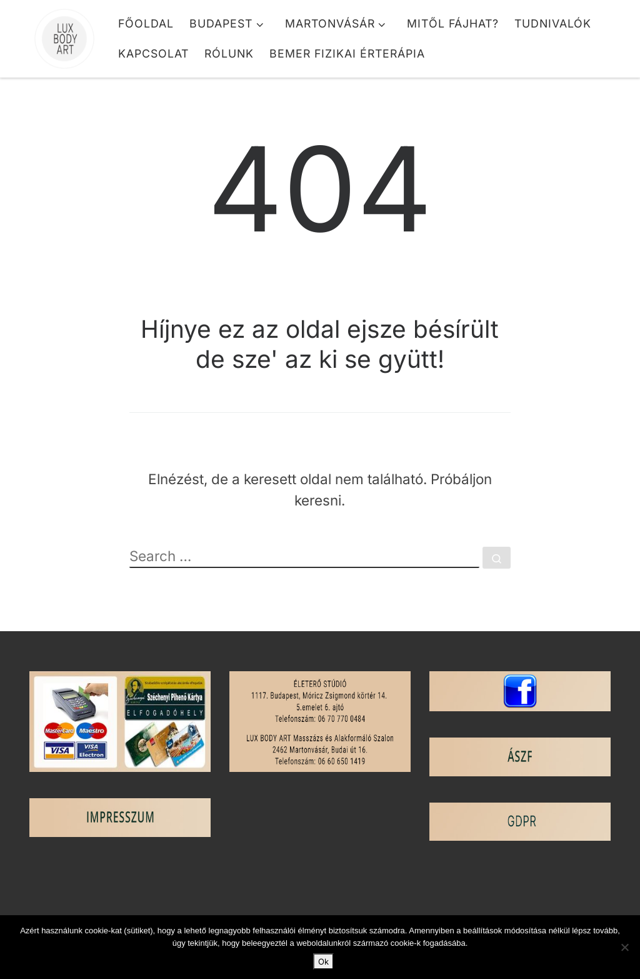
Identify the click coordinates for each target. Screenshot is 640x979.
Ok (323, 961)
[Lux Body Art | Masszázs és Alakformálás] (64, 34)
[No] (624, 947)
